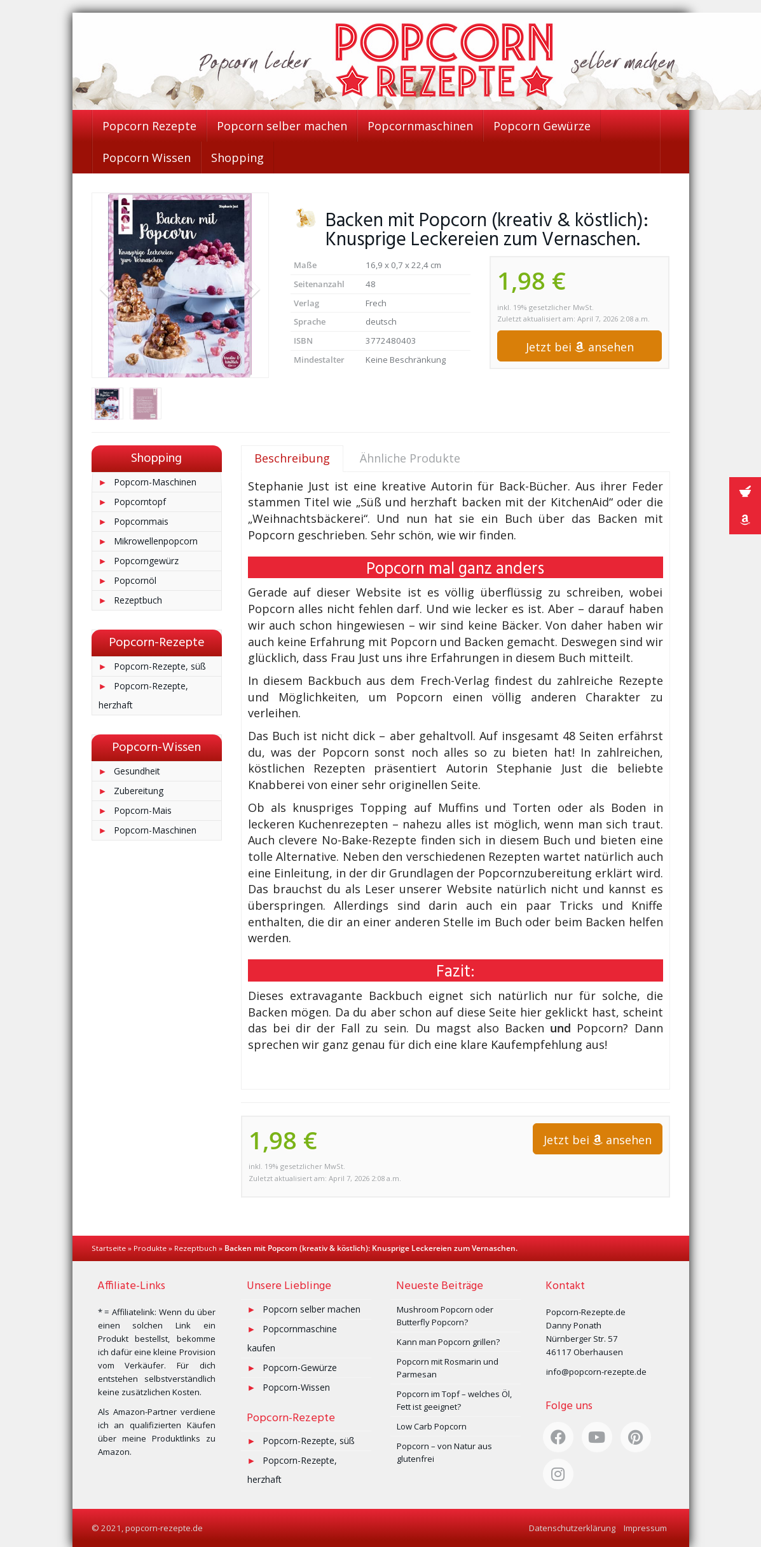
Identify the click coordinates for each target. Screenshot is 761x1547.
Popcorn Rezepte (149, 125)
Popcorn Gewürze (542, 125)
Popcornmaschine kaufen (292, 1338)
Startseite (109, 1248)
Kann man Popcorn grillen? (448, 1342)
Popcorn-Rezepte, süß (160, 666)
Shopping (237, 157)
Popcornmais (141, 521)
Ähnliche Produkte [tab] (410, 458)
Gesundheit (137, 771)
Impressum (645, 1528)
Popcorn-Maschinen (155, 482)
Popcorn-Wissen (296, 1387)
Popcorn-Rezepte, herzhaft (144, 695)
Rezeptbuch (138, 600)
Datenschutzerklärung (572, 1528)
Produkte (150, 1248)
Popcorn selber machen (282, 125)
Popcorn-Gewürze (300, 1367)
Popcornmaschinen (420, 125)
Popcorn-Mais (143, 810)
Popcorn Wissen (146, 157)
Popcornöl (135, 580)
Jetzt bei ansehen (580, 347)
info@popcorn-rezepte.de (596, 1371)
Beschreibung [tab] (292, 458)
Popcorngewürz (146, 561)
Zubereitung (138, 791)
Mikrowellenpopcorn (156, 541)
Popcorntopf (140, 502)
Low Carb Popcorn (432, 1426)
